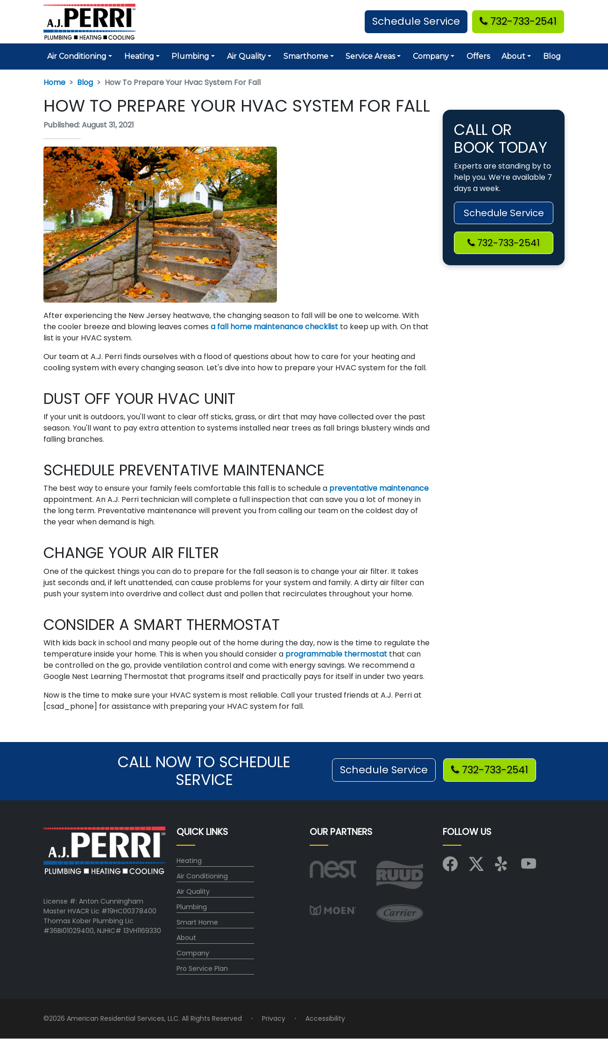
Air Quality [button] (246, 56)
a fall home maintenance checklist (273, 326)
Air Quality (193, 891)
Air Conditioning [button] (76, 56)
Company (193, 953)
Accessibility (325, 1018)
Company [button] (431, 56)
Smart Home (197, 922)
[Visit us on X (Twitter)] (476, 867)
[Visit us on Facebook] (450, 867)
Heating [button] (139, 56)
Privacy (273, 1018)
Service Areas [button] (370, 56)
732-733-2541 (518, 21)
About (186, 937)
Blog (552, 56)
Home (54, 82)
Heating (189, 860)
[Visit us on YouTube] (528, 867)
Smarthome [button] (305, 56)
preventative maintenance (378, 488)
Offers (478, 56)
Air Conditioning (202, 876)
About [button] (513, 56)
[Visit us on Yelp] (502, 867)
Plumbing (192, 907)
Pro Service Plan (202, 968)
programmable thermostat (335, 654)
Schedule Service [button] (416, 21)
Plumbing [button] (190, 56)
